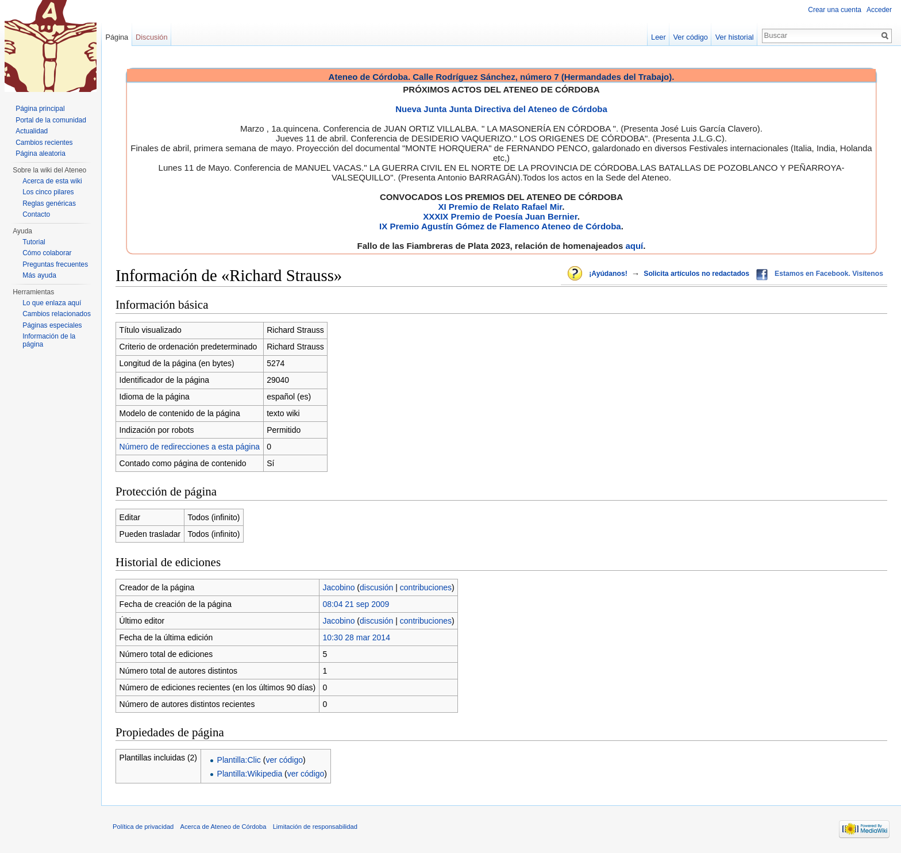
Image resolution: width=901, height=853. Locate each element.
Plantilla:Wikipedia (250, 773)
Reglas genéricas (49, 203)
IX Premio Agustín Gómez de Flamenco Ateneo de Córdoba (500, 226)
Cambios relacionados (56, 314)
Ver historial (734, 37)
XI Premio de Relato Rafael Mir (500, 207)
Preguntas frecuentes (55, 264)
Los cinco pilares (48, 192)
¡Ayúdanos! (608, 274)
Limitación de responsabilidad (315, 826)
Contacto (36, 214)
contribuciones (426, 587)
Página (116, 37)
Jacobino (338, 587)
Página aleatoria (41, 153)
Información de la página (48, 340)
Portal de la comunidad (51, 120)
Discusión (151, 37)
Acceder (879, 10)
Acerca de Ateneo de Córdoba (223, 826)
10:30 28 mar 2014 (356, 637)
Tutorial (33, 242)
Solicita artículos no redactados (696, 274)
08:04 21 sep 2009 (355, 604)
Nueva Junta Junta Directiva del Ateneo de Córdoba (501, 109)
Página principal (40, 109)
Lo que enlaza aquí (51, 303)
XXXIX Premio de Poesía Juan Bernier (500, 216)
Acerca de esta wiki (52, 181)
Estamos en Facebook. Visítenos (829, 274)
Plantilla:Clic (239, 759)
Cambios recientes (44, 143)
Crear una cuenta (834, 10)
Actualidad (32, 131)
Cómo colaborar (46, 253)
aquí (634, 246)
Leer (658, 37)
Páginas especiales (52, 325)
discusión (376, 587)
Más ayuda (39, 275)
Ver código (690, 37)
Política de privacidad (143, 826)
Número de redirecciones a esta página (190, 446)
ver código (284, 759)
